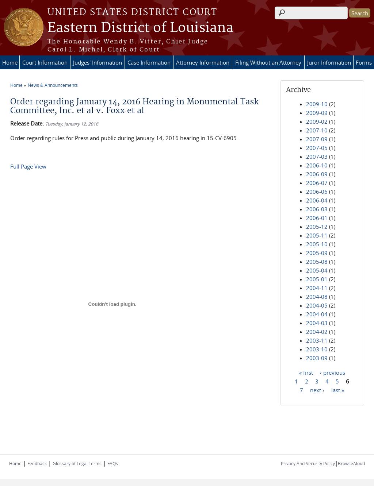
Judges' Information (97, 62)
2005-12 (317, 226)
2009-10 (317, 104)
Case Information (149, 62)
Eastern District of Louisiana (140, 28)
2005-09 (317, 252)
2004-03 (317, 323)
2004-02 (317, 331)
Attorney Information (202, 62)
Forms (364, 62)
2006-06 (317, 191)
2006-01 (317, 217)
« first (306, 372)
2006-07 (317, 182)
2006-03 (317, 209)
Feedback (37, 463)
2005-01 (317, 279)
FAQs (112, 463)
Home (10, 62)
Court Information (45, 62)
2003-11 (317, 340)
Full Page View (28, 166)
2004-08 (317, 296)
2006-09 (317, 174)
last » (337, 389)
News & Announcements (53, 85)
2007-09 (317, 139)
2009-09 (317, 112)
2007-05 (317, 147)
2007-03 (317, 156)
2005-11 (317, 235)
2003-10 (317, 349)
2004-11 (317, 288)
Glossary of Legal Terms (77, 463)
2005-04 (317, 270)
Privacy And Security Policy (308, 463)
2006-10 (317, 165)
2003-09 (317, 358)
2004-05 (317, 305)
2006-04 (317, 200)
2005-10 (317, 244)
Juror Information (329, 62)
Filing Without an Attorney (268, 62)
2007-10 (317, 130)
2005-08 (317, 261)
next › (317, 389)
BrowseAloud (351, 463)
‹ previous (332, 372)
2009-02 (317, 121)
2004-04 (317, 314)
